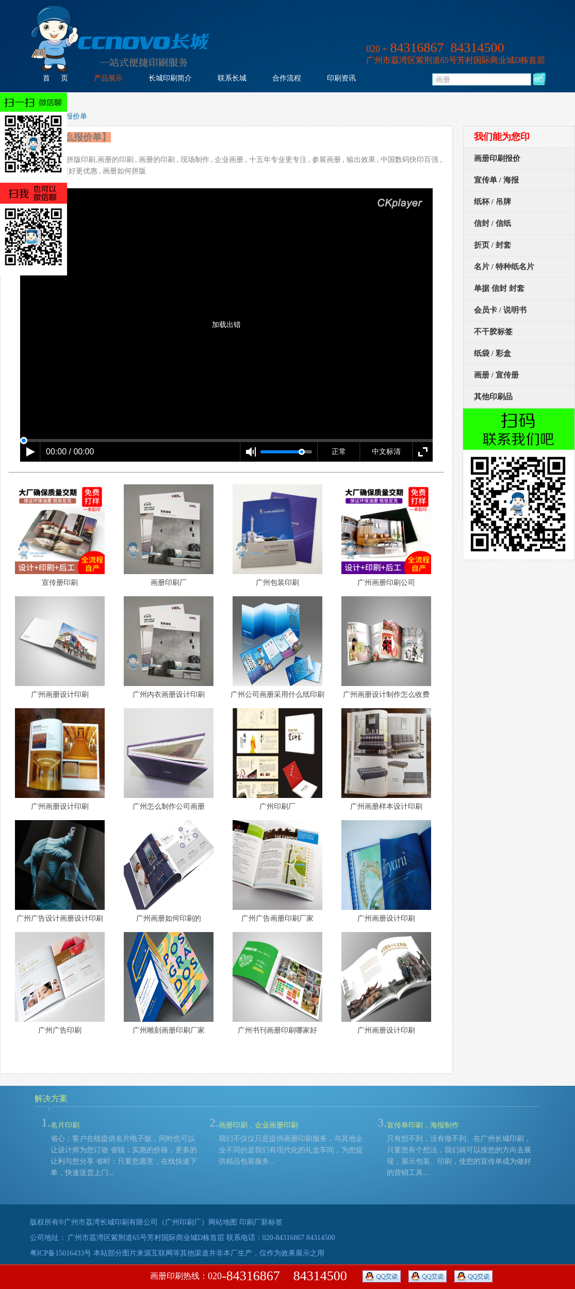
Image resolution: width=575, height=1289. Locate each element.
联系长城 (232, 78)
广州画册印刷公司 (386, 582)
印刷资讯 (341, 78)
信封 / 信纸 (492, 223)
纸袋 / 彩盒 (492, 353)
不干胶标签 (493, 332)
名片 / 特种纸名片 (504, 267)
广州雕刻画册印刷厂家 (169, 1030)
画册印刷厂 (169, 582)
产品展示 (108, 78)
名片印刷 (65, 1125)
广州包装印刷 (277, 582)
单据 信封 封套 (499, 288)
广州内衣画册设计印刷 (169, 694)
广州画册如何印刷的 (168, 918)
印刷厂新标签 (261, 1222)
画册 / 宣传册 (496, 375)
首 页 (55, 78)
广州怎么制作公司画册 (169, 806)
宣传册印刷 (60, 582)
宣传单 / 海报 (496, 180)
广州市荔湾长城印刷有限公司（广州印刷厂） (136, 1222)
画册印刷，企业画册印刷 (258, 1125)
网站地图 (222, 1222)
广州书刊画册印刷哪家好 (277, 1030)
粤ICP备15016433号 (61, 1253)
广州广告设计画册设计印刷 (60, 918)
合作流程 (286, 78)
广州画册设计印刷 (60, 694)
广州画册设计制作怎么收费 (386, 694)
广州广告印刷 (59, 1030)
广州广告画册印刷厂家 (277, 918)
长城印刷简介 (170, 78)
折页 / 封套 (492, 245)
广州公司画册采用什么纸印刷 (277, 694)
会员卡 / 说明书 (500, 310)
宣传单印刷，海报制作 (423, 1125)
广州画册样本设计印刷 (386, 806)
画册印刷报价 (497, 158)
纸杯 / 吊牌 (492, 202)
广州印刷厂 (277, 806)
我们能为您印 (502, 137)
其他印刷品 (493, 397)
